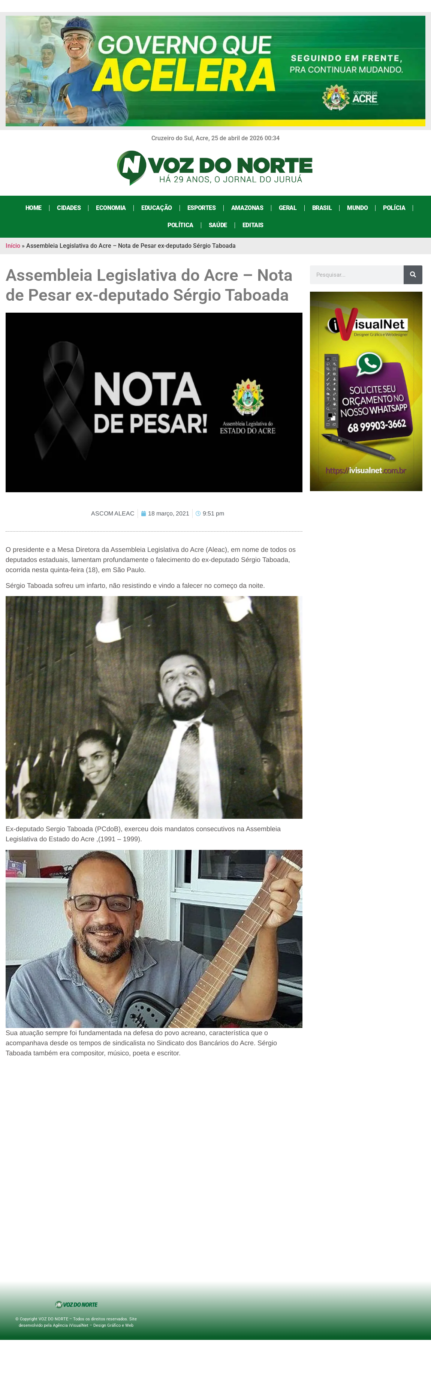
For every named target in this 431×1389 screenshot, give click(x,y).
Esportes (201, 207)
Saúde (218, 225)
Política (180, 225)
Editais (252, 225)
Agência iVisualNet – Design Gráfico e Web (93, 1325)
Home (33, 207)
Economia (111, 207)
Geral (288, 207)
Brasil (322, 207)
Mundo (357, 207)
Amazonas (247, 207)
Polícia (394, 207)
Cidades (69, 207)
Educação (156, 207)
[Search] (413, 274)
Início (13, 245)
